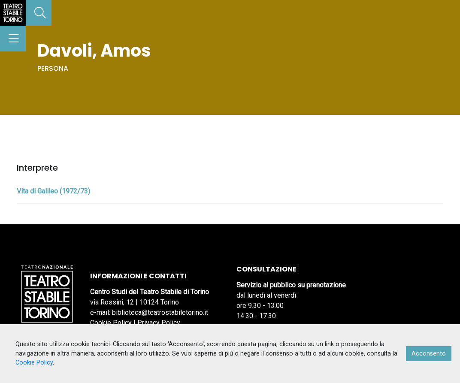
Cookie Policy (111, 323)
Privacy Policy (158, 323)
